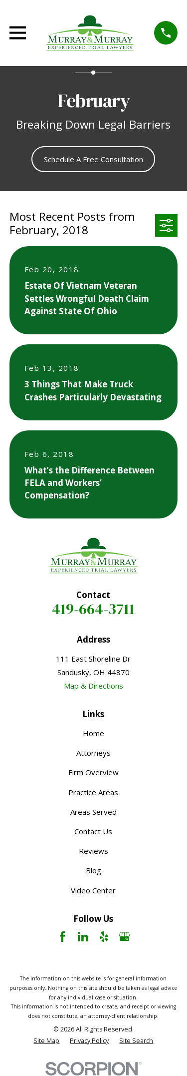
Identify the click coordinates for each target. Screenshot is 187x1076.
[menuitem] (46, 1041)
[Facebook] (62, 936)
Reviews (93, 851)
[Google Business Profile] (124, 936)
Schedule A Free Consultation (93, 159)
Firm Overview (93, 772)
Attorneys (93, 753)
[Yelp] (104, 936)
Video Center (93, 890)
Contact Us (93, 831)
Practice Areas (93, 792)
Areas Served (93, 812)
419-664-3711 (93, 609)
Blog (93, 870)
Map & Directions (93, 686)
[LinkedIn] (83, 936)
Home (93, 733)
